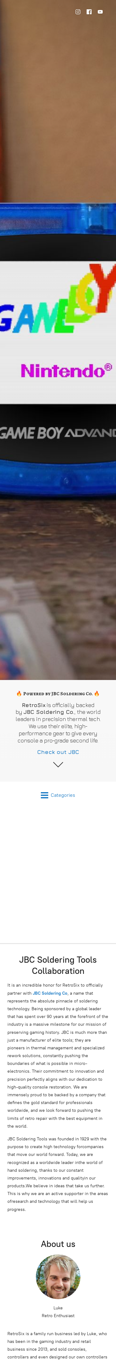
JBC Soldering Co (50, 993)
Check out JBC (58, 752)
